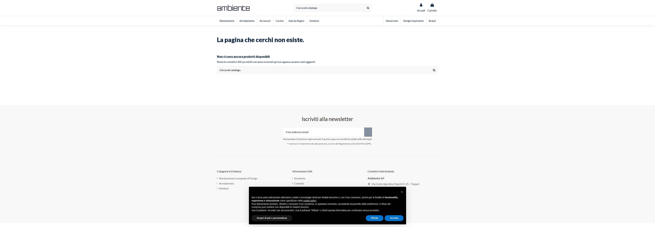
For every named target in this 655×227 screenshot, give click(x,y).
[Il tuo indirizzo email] (323, 132)
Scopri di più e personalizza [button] (272, 218)
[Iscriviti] (368, 132)
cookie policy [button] (309, 200)
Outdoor (224, 188)
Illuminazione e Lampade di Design (238, 178)
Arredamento (226, 183)
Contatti (299, 183)
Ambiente (299, 178)
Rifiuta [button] (374, 218)
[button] (401, 192)
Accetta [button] (394, 218)
